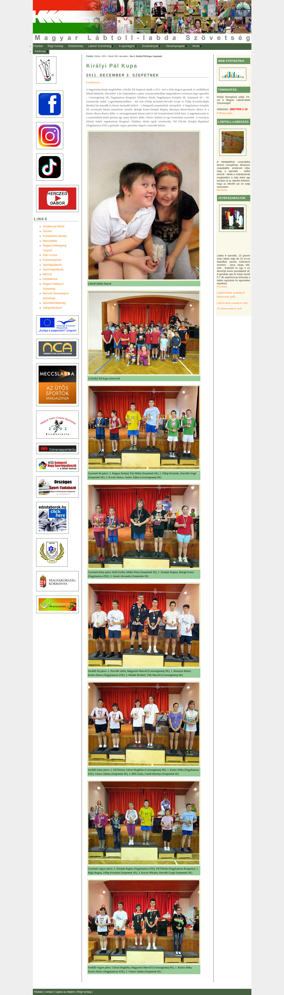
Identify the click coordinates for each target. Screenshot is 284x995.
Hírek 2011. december (118, 56)
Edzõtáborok (50, 279)
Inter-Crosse (50, 255)
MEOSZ (47, 274)
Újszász (47, 231)
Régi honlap (55, 46)
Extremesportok (52, 259)
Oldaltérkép (75, 46)
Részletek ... (223, 190)
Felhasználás (225, 113)
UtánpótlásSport (52, 307)
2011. (104, 56)
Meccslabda (50, 240)
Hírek (196, 46)
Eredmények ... (94, 82)
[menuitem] (38, 46)
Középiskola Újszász (55, 236)
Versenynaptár (175, 46)
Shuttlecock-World (53, 226)
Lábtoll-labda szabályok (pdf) (232, 303)
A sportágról (127, 46)
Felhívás (40, 51)
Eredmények (150, 46)
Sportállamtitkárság (54, 302)
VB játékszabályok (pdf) (229, 308)
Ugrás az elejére (65, 991)
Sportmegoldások (53, 269)
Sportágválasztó (52, 264)
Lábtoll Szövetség (99, 46)
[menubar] (121, 49)
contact (49, 991)
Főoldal (38, 46)
